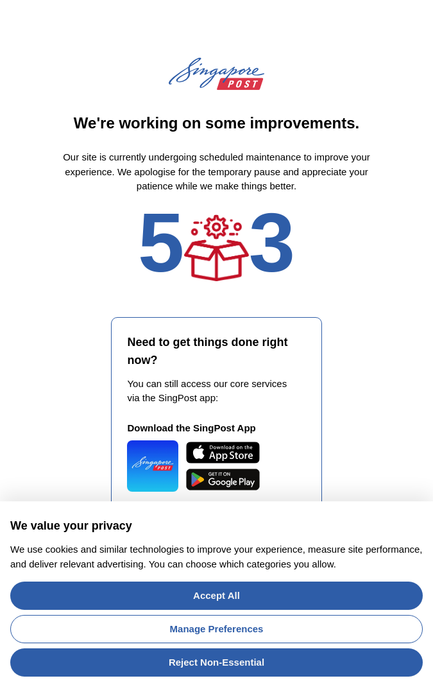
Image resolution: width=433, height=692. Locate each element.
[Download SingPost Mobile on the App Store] (223, 452)
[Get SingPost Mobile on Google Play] (223, 479)
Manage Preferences (217, 628)
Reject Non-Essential (216, 662)
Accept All (216, 595)
